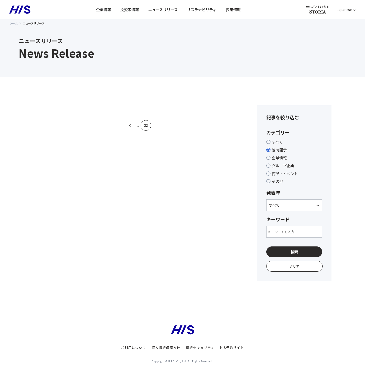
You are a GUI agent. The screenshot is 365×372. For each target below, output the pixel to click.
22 (146, 125)
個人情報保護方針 (166, 347)
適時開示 (279, 150)
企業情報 (103, 9)
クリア (294, 266)
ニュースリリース (163, 9)
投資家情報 (129, 9)
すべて (277, 142)
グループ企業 (283, 165)
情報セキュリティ (200, 347)
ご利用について (133, 347)
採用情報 (233, 9)
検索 (294, 252)
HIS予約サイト (232, 347)
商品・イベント (285, 173)
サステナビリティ (201, 9)
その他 (277, 181)
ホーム (13, 23)
